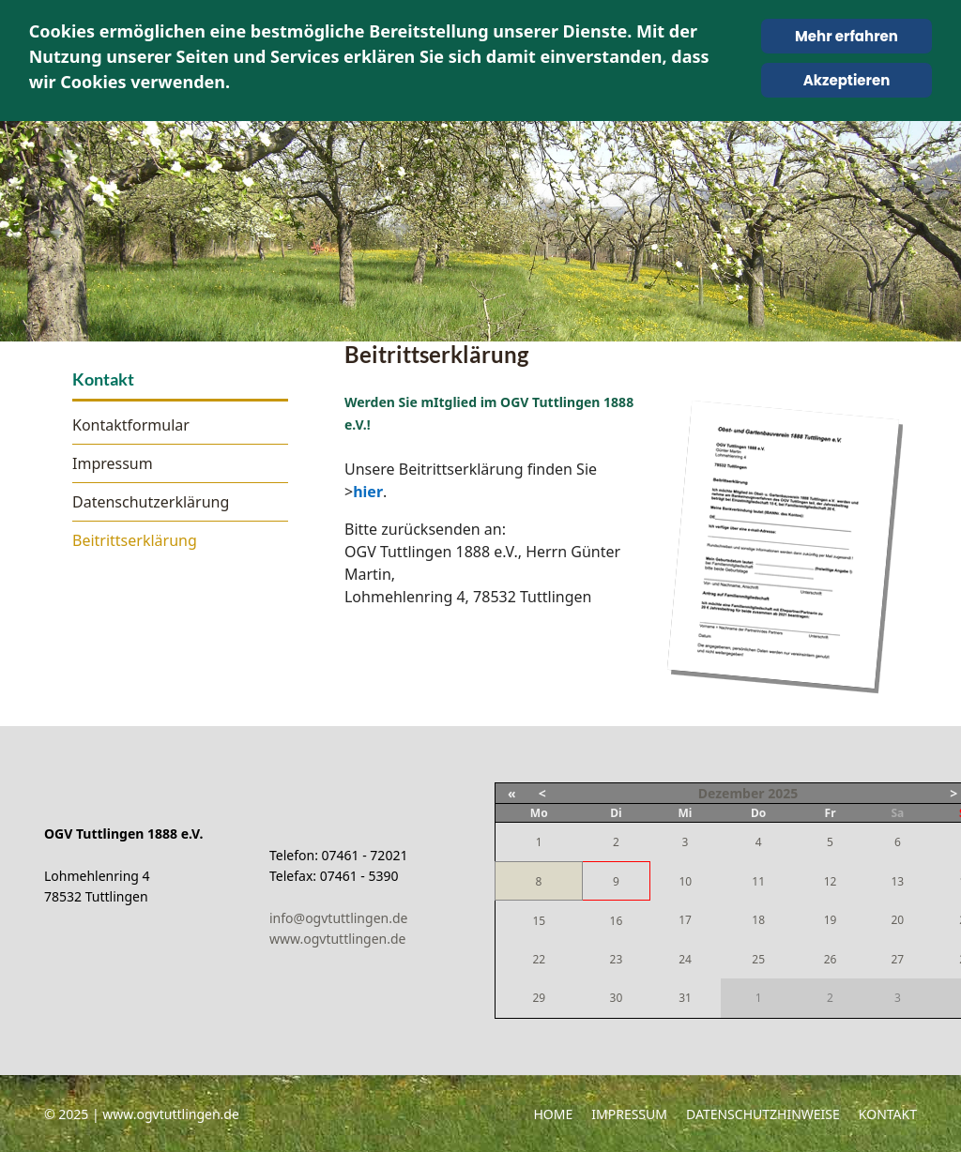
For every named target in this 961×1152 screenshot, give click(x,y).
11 (758, 881)
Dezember (731, 793)
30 (616, 998)
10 (685, 881)
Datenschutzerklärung (150, 502)
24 (685, 959)
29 (538, 998)
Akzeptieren (847, 80)
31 (685, 998)
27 (897, 959)
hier (368, 491)
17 (685, 920)
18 (758, 920)
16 (616, 921)
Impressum (112, 463)
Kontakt (888, 1114)
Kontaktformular (131, 425)
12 (830, 881)
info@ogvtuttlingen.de (338, 918)
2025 (783, 793)
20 (897, 920)
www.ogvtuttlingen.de (337, 938)
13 (897, 881)
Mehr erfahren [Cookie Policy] (846, 36)
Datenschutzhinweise (763, 1114)
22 (538, 959)
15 (538, 921)
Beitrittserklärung (134, 540)
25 (758, 959)
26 (830, 959)
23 (616, 959)
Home (552, 1114)
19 (830, 920)
